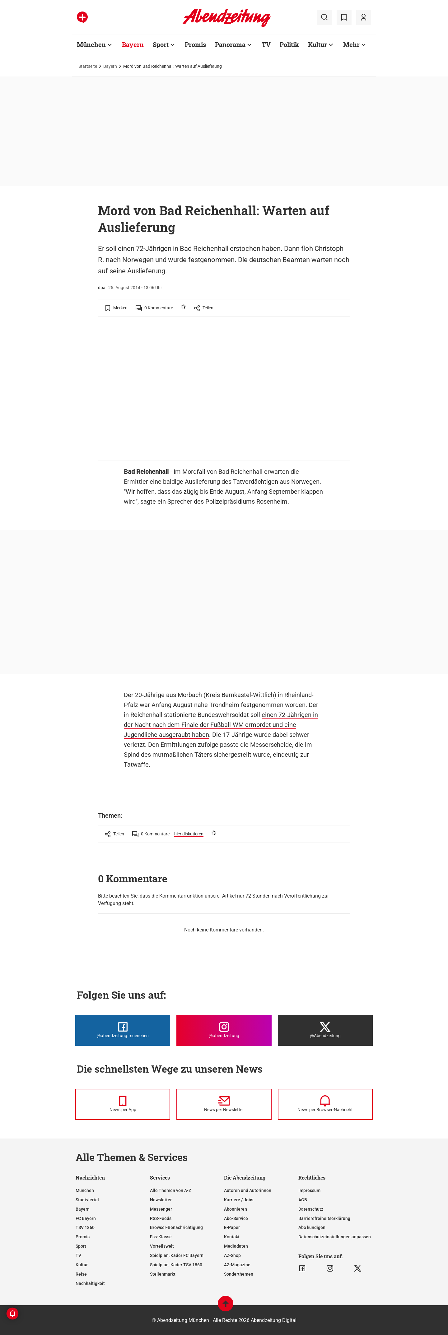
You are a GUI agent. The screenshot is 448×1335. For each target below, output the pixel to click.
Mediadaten (236, 1246)
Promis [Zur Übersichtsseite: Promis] (195, 44)
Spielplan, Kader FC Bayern (176, 1255)
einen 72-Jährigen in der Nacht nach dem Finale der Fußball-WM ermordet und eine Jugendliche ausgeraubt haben (221, 724)
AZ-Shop (232, 1255)
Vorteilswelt (162, 1246)
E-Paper (232, 1227)
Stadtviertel (87, 1199)
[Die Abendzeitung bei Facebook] (122, 1030)
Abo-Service (236, 1218)
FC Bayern (86, 1218)
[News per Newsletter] (223, 1104)
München (85, 1190)
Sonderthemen (238, 1274)
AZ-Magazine (237, 1264)
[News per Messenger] (122, 1104)
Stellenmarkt (162, 1274)
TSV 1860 (85, 1227)
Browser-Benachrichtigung (176, 1227)
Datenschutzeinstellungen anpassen (334, 1236)
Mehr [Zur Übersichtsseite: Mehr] (351, 44)
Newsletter (161, 1199)
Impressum (309, 1190)
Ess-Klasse (161, 1236)
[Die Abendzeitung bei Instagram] (223, 1030)
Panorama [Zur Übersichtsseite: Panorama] (230, 44)
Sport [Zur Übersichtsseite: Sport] (161, 44)
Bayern (110, 66)
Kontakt (232, 1236)
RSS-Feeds (160, 1218)
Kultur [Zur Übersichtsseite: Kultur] (317, 44)
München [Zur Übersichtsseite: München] (91, 44)
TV (78, 1255)
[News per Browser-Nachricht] (325, 1104)
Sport (81, 1246)
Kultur (82, 1264)
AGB (302, 1199)
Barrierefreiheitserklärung (324, 1218)
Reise (81, 1274)
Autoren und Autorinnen (247, 1190)
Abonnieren (235, 1209)
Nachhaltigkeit (90, 1283)
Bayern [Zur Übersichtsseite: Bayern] (133, 44)
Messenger (161, 1209)
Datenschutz (310, 1209)
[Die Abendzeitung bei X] (325, 1030)
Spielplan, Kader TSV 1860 (176, 1264)
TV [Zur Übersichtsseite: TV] (266, 44)
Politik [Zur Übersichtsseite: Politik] (289, 44)
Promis (83, 1236)
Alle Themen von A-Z (170, 1190)
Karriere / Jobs (238, 1199)
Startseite (87, 66)
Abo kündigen (311, 1227)
